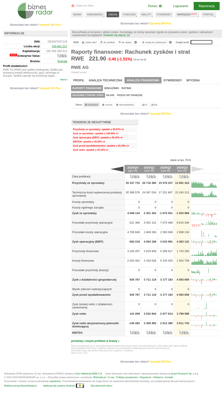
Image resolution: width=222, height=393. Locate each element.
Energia (62, 61)
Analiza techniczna (105, 80)
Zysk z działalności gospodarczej (94, 279)
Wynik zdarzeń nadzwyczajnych (92, 289)
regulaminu (55, 381)
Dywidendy (173, 80)
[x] (128, 35)
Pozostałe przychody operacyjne (92, 222)
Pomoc (154, 6)
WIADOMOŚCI (95, 14)
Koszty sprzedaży (83, 202)
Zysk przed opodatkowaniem (91, 294)
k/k (153, 104)
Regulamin (145, 377)
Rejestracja (207, 6)
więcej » (64, 79)
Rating (126, 88)
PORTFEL (208, 14)
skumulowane (124, 104)
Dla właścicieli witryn (101, 385)
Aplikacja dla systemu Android (59, 385)
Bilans (110, 95)
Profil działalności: (15, 66)
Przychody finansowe (85, 251)
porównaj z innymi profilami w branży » (95, 340)
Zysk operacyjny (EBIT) (87, 241)
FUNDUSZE (129, 14)
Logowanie (180, 6)
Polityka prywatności (127, 377)
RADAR (77, 14)
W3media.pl (99, 377)
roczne (106, 104)
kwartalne (91, 104)
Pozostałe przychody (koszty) (90, 270)
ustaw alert (89, 42)
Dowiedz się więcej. (115, 35)
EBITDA (77, 332)
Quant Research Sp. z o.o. (185, 373)
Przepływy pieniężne (129, 95)
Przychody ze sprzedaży (88, 183)
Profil (78, 80)
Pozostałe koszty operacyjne (90, 232)
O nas (111, 377)
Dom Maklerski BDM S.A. (89, 373)
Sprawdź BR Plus (160, 23)
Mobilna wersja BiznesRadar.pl (20, 385)
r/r (144, 104)
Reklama (158, 377)
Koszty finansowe (83, 260)
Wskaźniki (111, 88)
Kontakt (169, 377)
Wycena (193, 80)
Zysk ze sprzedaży (84, 213)
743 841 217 (59, 46)
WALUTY (146, 14)
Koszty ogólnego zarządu (88, 207)
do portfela (107, 42)
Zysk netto (79, 313)
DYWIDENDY (164, 14)
